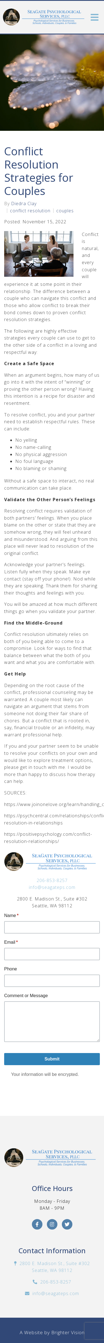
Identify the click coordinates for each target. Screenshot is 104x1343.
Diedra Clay (24, 203)
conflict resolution (30, 210)
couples (65, 210)
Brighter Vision (68, 1332)
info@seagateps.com (52, 887)
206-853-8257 (52, 880)
